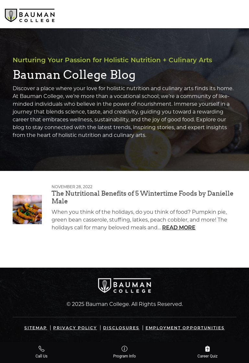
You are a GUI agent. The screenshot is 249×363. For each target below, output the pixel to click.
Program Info (124, 352)
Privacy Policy (75, 328)
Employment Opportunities (185, 328)
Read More (179, 228)
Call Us (41, 352)
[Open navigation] (238, 14)
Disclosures (121, 328)
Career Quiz (207, 352)
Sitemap (35, 328)
